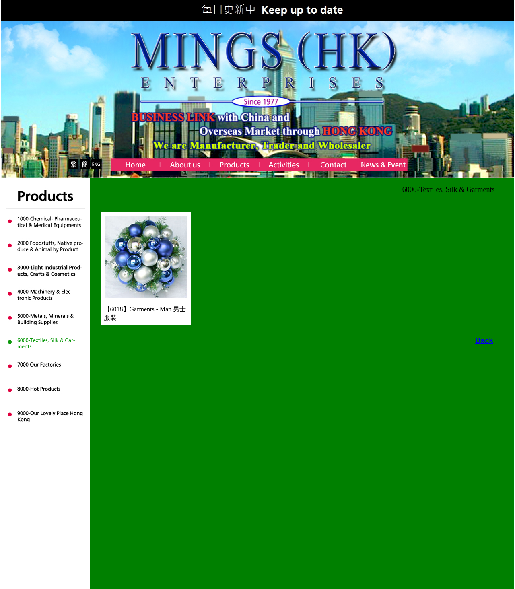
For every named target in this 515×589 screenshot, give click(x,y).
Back (484, 340)
